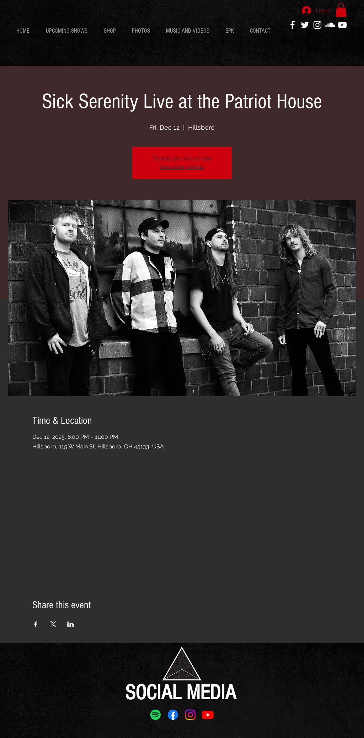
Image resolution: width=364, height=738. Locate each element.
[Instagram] (190, 715)
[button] (341, 10)
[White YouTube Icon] (342, 25)
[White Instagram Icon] (317, 25)
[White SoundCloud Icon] (330, 25)
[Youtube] (208, 715)
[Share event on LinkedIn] (70, 624)
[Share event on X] (53, 624)
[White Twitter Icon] (305, 25)
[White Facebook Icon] (292, 25)
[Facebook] (173, 715)
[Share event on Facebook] (35, 624)
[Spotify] (155, 715)
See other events (182, 166)
